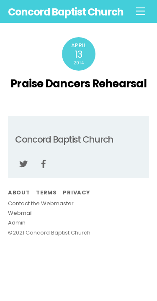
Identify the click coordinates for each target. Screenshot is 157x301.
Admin (17, 223)
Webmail (20, 213)
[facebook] (43, 163)
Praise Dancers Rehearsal (78, 83)
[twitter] (23, 163)
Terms (46, 192)
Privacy (76, 192)
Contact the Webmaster (41, 203)
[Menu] (140, 11)
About (19, 192)
